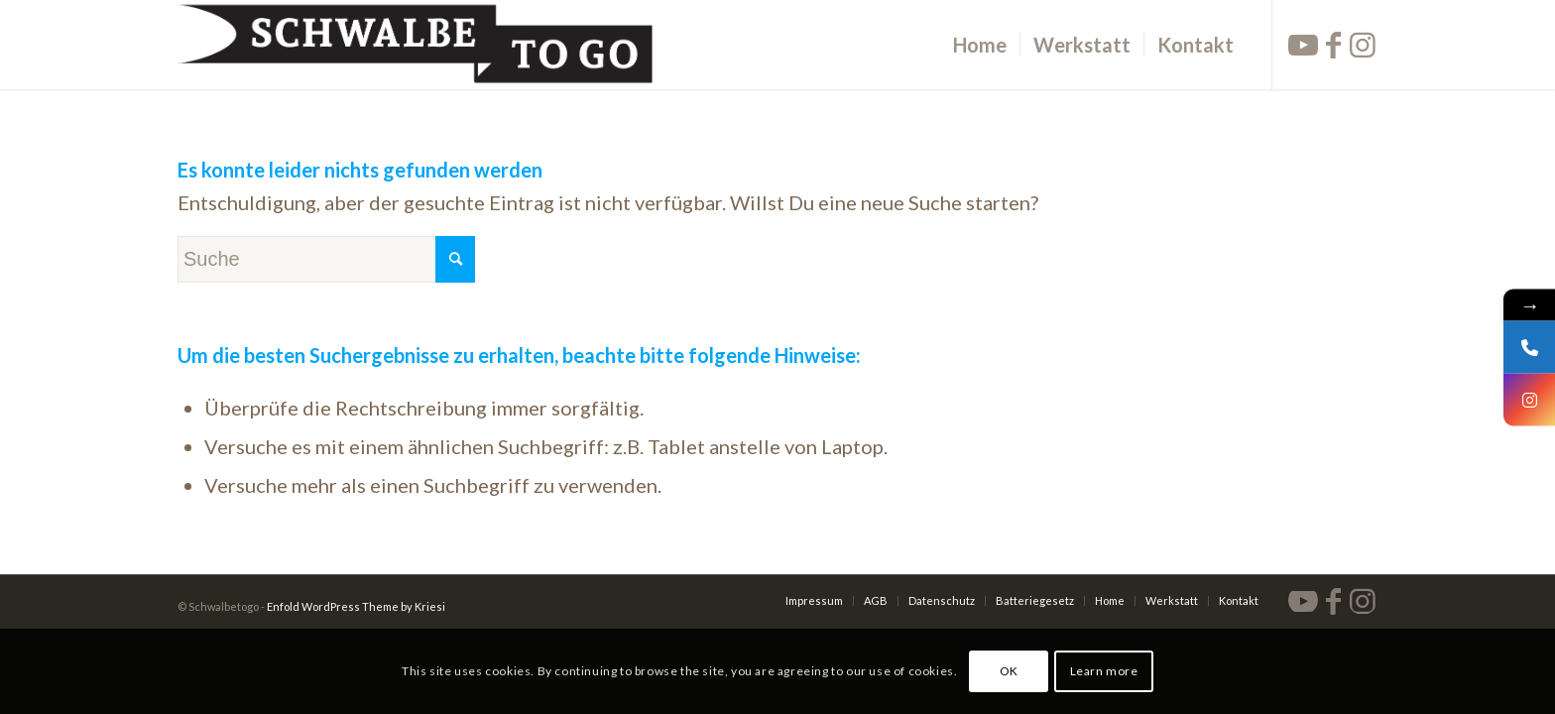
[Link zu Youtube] (1303, 44)
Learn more (1104, 670)
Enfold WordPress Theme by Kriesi (356, 606)
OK (1009, 670)
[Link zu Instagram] (1362, 44)
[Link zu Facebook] (1333, 44)
